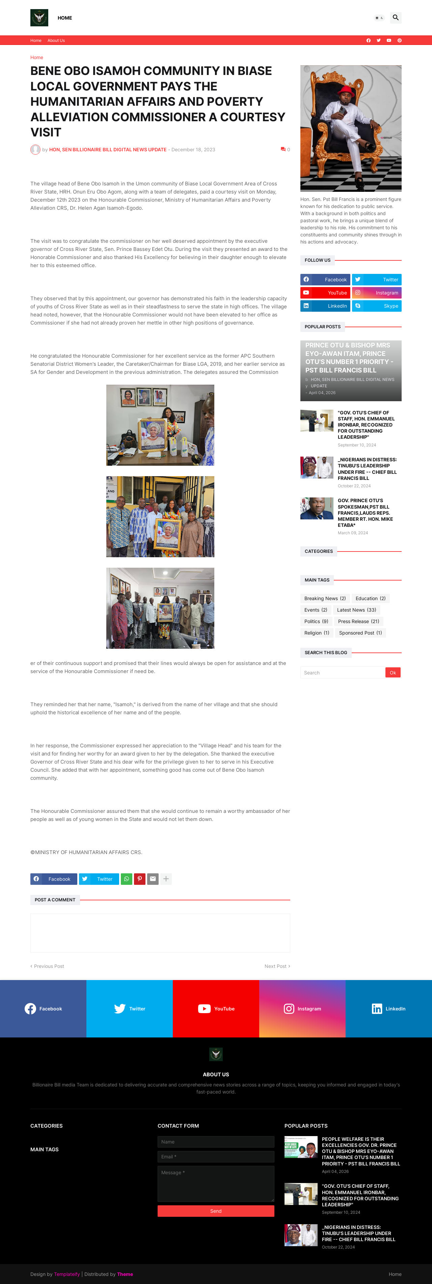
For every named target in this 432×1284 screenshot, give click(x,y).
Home (65, 18)
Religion (316, 633)
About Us (56, 40)
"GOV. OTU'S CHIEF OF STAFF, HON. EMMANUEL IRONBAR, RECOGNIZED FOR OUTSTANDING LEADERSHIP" (366, 425)
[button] (379, 18)
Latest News (356, 610)
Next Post (276, 966)
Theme (125, 1274)
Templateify (67, 1274)
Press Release (358, 621)
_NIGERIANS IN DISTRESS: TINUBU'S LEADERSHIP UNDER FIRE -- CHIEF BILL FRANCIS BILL (367, 469)
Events (315, 610)
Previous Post (49, 966)
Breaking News (325, 598)
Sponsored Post (360, 633)
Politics (316, 621)
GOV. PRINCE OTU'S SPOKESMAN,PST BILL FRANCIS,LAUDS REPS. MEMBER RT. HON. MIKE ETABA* (365, 512)
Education (371, 598)
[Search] (343, 672)
